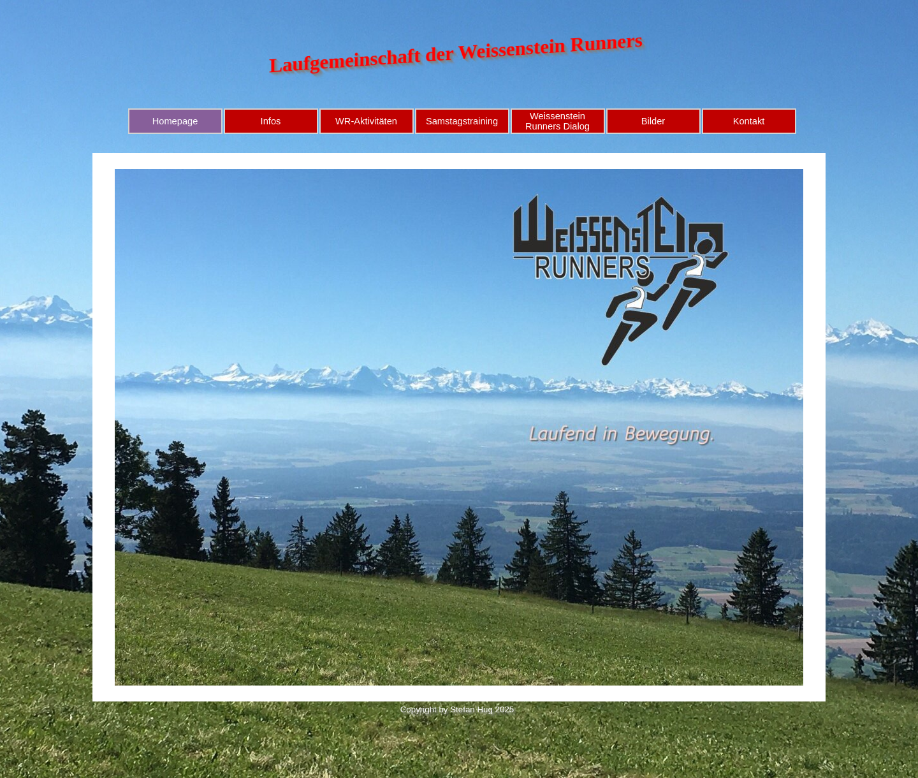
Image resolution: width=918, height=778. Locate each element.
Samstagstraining (462, 121)
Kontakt (749, 121)
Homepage (175, 121)
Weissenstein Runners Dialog (557, 121)
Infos (271, 121)
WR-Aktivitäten (366, 121)
